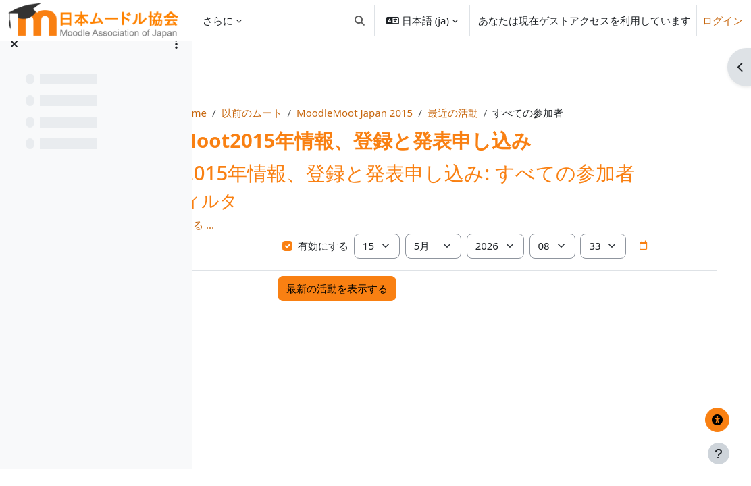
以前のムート (330, 112)
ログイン (722, 20)
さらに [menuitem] (218, 20)
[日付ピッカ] (355, 294)
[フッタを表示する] (718, 453)
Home (271, 112)
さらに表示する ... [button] (260, 248)
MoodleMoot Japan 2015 (434, 112)
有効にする (377, 269)
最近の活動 (532, 112)
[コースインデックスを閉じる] (14, 61)
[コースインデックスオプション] (176, 61)
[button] (359, 20)
